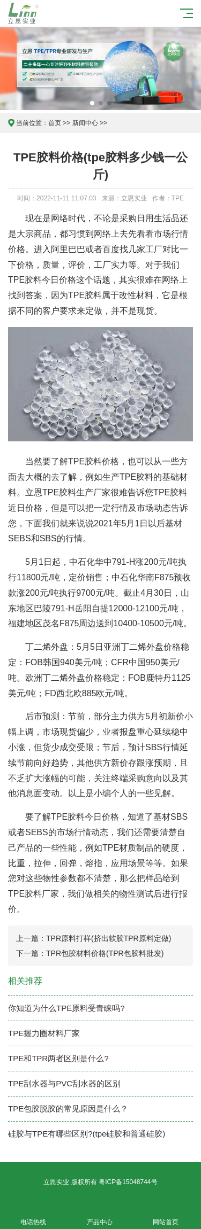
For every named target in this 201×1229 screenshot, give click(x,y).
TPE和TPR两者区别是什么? (58, 1058)
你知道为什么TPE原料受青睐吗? (66, 1008)
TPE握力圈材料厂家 (44, 1033)
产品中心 (99, 1216)
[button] (92, 103)
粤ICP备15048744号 (128, 1182)
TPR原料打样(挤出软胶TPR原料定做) (108, 938)
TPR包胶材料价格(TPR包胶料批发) (104, 953)
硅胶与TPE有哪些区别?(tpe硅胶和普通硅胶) (86, 1133)
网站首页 (166, 1216)
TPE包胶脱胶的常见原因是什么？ (68, 1108)
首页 (54, 123)
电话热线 (33, 1216)
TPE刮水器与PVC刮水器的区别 (64, 1083)
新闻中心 (85, 123)
